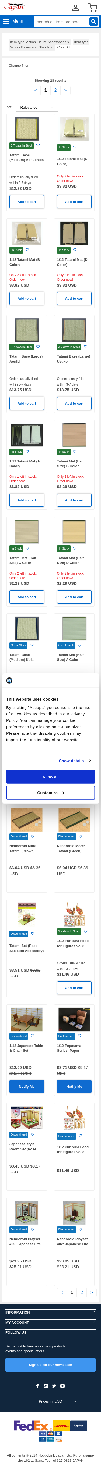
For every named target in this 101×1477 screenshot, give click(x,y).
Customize (50, 792)
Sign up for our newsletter (50, 1365)
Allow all (50, 777)
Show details (71, 760)
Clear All (63, 47)
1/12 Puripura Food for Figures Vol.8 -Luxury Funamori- (73, 1152)
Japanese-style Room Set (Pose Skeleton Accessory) (26, 1149)
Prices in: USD (50, 1401)
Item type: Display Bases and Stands (49, 44)
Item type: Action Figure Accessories (40, 42)
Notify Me (27, 1086)
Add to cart (27, 202)
